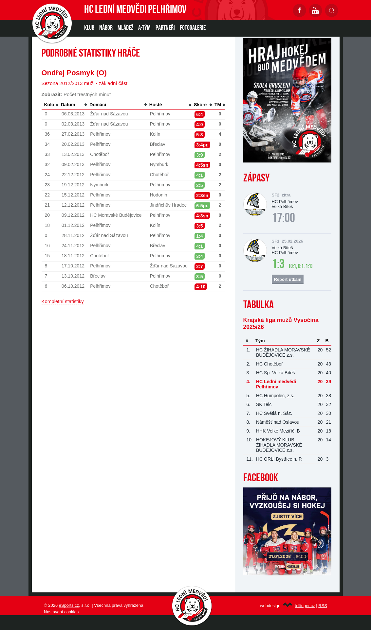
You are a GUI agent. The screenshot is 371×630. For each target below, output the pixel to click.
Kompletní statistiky (63, 301)
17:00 (283, 218)
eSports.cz (69, 605)
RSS (322, 605)
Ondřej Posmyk (68, 73)
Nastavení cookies (61, 611)
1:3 (278, 264)
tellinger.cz (305, 605)
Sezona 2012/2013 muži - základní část (85, 83)
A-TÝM (144, 28)
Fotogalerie (193, 28)
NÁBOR (106, 28)
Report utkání (288, 279)
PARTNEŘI (165, 28)
